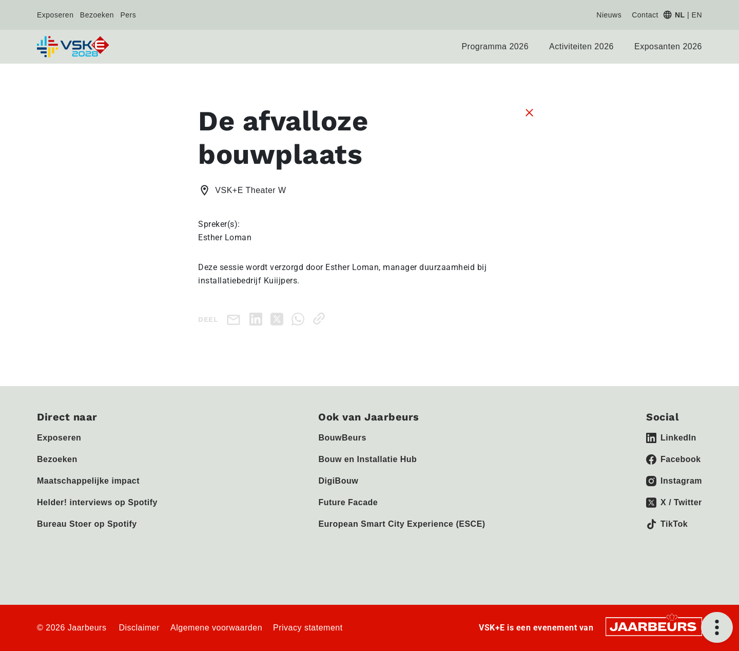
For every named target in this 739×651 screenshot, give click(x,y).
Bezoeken (97, 15)
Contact (645, 15)
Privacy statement (308, 627)
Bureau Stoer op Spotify (87, 524)
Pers (129, 15)
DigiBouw (338, 480)
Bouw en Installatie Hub (367, 459)
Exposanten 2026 (668, 46)
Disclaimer (139, 627)
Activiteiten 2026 (581, 46)
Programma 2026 (495, 46)
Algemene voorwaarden (216, 627)
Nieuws (608, 15)
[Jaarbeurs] (654, 625)
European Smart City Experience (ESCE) (401, 524)
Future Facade (348, 502)
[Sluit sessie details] (529, 112)
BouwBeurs (342, 437)
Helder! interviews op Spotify (97, 502)
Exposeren (55, 15)
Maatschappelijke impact (88, 480)
